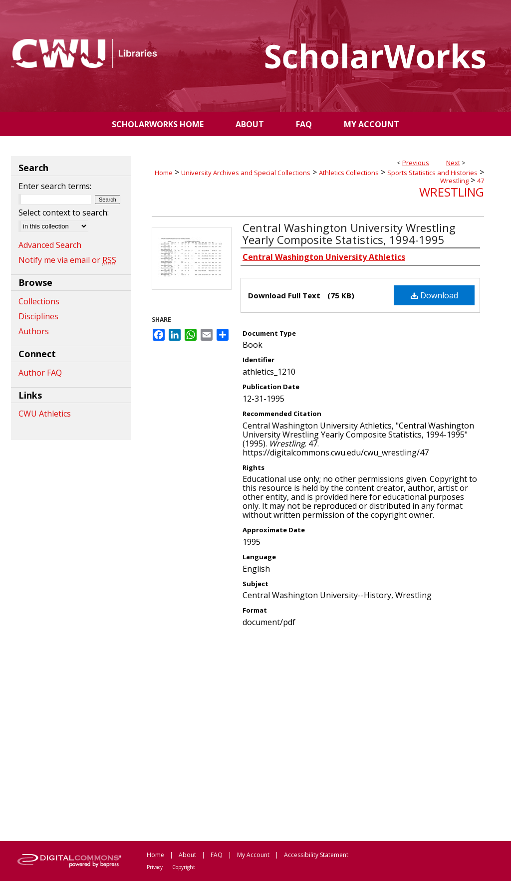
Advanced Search (49, 244)
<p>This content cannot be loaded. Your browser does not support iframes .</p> (318, 733)
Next (453, 162)
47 (480, 180)
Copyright (183, 867)
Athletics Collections (349, 172)
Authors (33, 331)
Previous (415, 162)
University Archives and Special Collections (245, 172)
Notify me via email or (67, 259)
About (187, 855)
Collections (38, 301)
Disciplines (38, 316)
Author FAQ (40, 372)
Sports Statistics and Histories (432, 172)
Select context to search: (63, 212)
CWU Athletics (44, 413)
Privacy (155, 867)
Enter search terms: (54, 186)
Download (434, 295)
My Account (253, 855)
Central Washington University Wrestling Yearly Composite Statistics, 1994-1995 (349, 233)
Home (164, 172)
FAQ (217, 855)
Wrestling (454, 180)
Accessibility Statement (316, 855)
